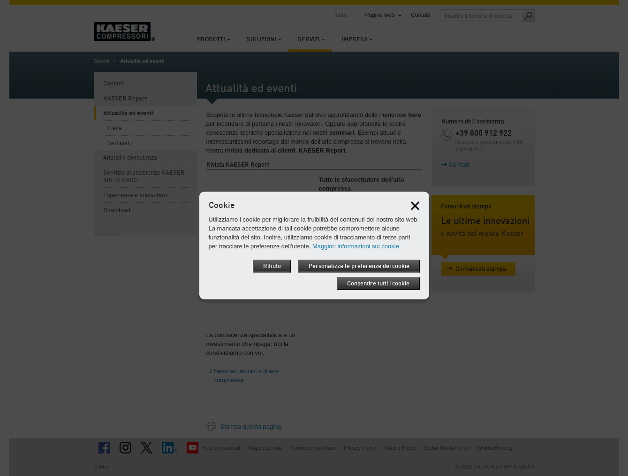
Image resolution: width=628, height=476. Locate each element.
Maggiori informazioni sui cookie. (356, 246)
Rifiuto (272, 266)
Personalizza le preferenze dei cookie (359, 266)
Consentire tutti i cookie (378, 284)
